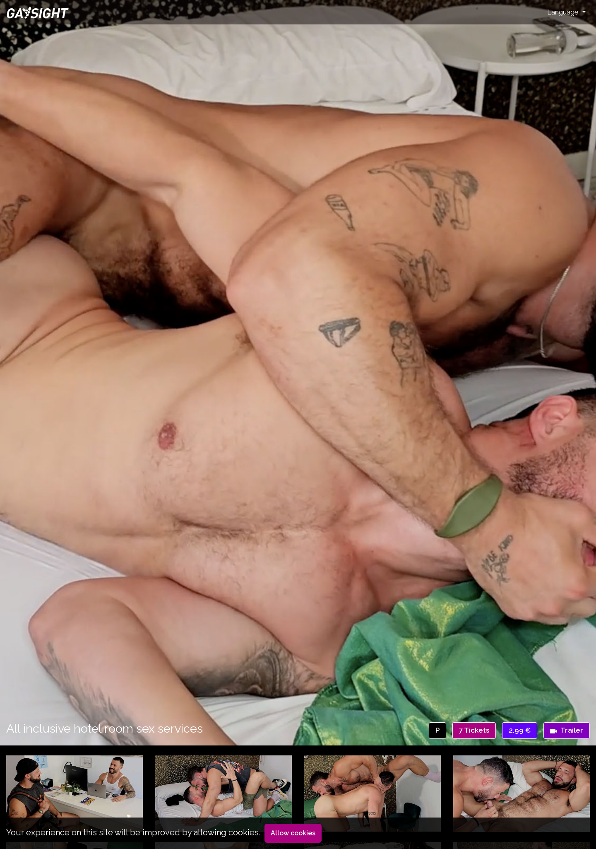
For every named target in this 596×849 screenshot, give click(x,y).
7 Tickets (474, 730)
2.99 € (520, 730)
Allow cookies (293, 833)
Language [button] (563, 12)
